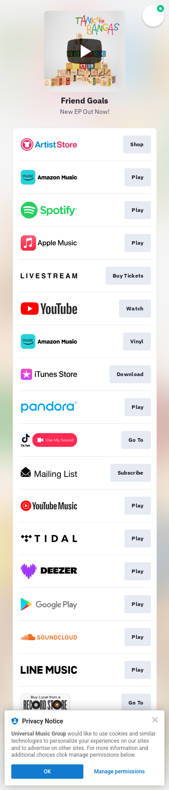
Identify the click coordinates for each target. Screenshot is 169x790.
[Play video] (84, 51)
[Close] (155, 720)
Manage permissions (119, 771)
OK (47, 771)
